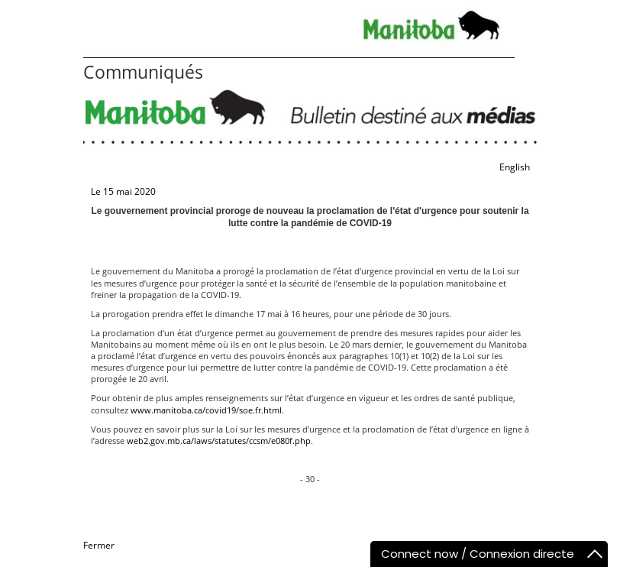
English (514, 166)
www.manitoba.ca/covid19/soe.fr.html (206, 410)
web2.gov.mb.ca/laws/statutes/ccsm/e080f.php (219, 440)
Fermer (99, 545)
